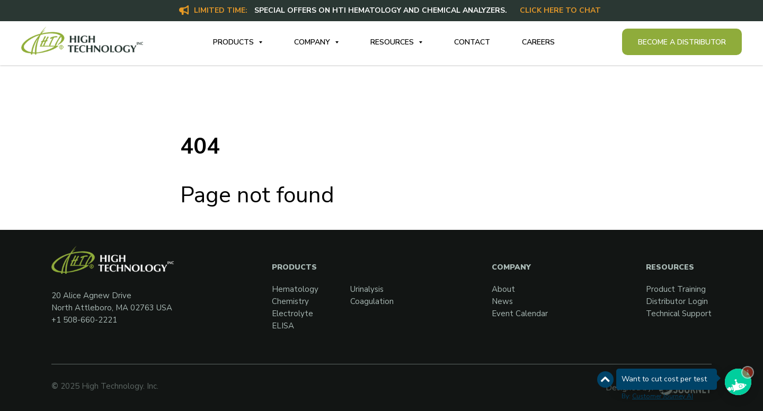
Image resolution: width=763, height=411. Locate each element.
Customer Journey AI (662, 396)
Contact (472, 42)
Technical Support (679, 313)
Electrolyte (292, 313)
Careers (538, 42)
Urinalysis (367, 289)
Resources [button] (393, 42)
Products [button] (234, 42)
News (502, 301)
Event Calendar (520, 313)
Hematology (295, 289)
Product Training (676, 289)
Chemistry (290, 301)
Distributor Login (677, 301)
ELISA (283, 325)
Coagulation (372, 301)
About (503, 289)
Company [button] (313, 42)
